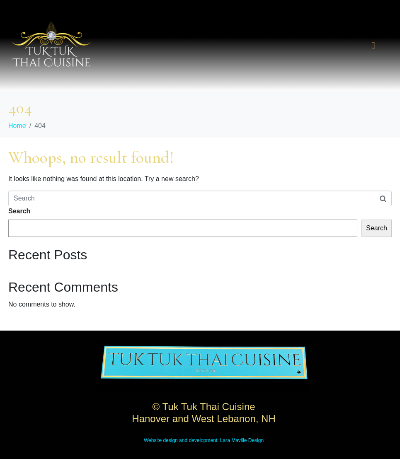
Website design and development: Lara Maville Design (204, 440)
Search (19, 211)
